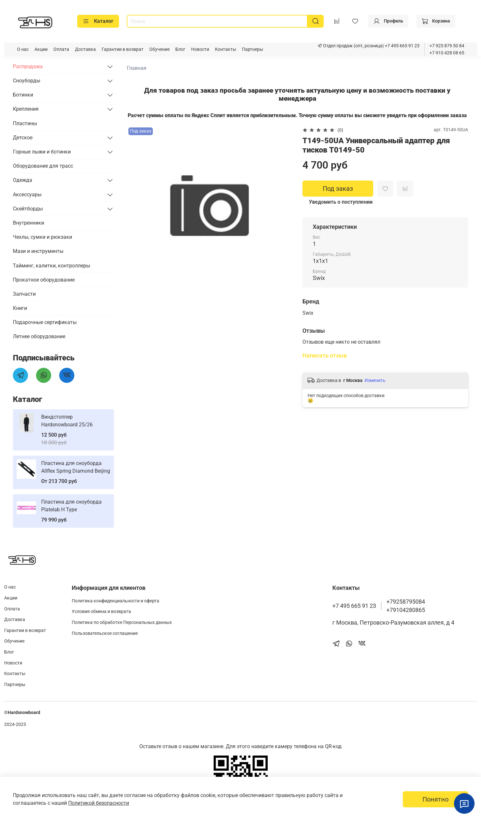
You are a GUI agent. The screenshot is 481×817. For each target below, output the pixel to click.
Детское (22, 138)
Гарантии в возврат (122, 49)
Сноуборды (26, 81)
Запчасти (24, 294)
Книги (20, 308)
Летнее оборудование (39, 336)
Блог (180, 49)
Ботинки (23, 95)
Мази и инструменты (38, 251)
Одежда (22, 180)
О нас (23, 49)
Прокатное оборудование (44, 280)
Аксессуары (27, 194)
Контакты (225, 49)
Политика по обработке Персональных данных (122, 622)
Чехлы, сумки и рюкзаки (42, 237)
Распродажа (28, 66)
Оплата (61, 49)
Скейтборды (28, 209)
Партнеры (252, 49)
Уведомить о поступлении (341, 202)
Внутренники (28, 223)
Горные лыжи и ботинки (42, 152)
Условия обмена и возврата (101, 611)
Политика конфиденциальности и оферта (115, 601)
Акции (41, 49)
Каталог (98, 21)
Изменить (375, 380)
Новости (200, 49)
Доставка (85, 49)
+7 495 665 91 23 (402, 46)
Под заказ (338, 188)
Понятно (435, 799)
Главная (136, 68)
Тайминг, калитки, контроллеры (51, 266)
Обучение (159, 49)
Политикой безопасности (98, 803)
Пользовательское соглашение (105, 633)
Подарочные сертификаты (45, 322)
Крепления (26, 109)
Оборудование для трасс (43, 166)
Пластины (25, 123)
